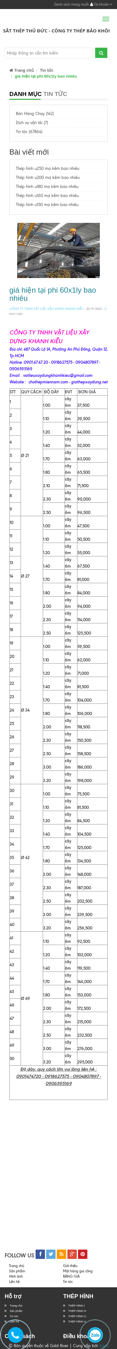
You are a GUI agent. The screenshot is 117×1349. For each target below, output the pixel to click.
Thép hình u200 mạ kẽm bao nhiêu (48, 177)
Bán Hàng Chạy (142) (35, 113)
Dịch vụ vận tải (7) (32, 122)
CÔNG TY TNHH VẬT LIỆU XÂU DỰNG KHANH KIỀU (46, 309)
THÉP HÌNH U (77, 1316)
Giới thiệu (70, 1266)
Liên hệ (14, 1281)
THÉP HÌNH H (77, 1311)
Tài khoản (101, 4)
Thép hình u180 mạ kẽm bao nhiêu (47, 186)
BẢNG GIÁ (71, 1276)
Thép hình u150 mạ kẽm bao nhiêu (47, 204)
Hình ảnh (16, 1276)
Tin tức (46, 70)
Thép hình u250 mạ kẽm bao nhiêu (47, 168)
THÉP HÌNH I (76, 1305)
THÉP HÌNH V (77, 1321)
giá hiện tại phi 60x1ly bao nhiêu (52, 294)
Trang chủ (21, 70)
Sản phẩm (16, 1311)
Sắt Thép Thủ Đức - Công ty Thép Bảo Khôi (56, 30)
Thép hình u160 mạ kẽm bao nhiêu (47, 195)
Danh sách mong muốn (71, 4)
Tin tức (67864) (29, 131)
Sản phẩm (17, 1271)
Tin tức (14, 1316)
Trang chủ (16, 1305)
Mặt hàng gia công (78, 1271)
